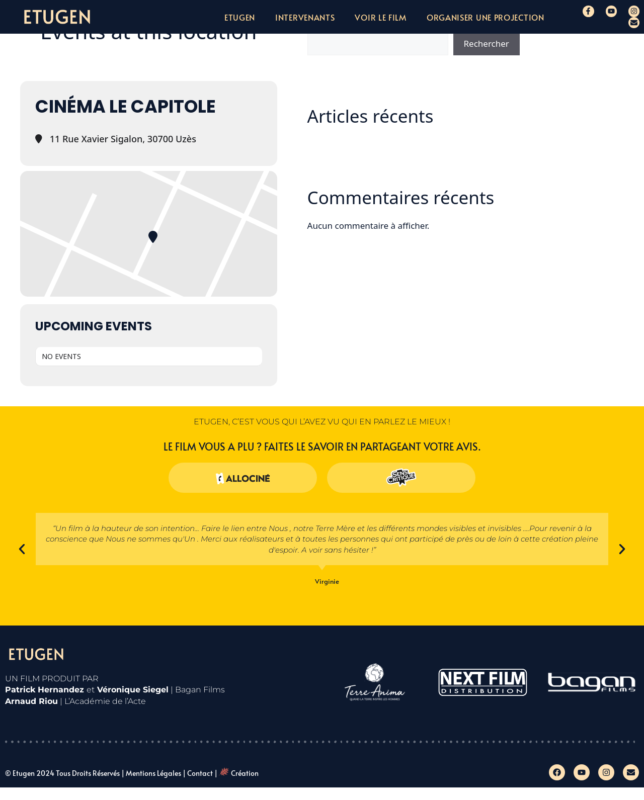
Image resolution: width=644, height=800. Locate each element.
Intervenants (305, 17)
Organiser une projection (485, 17)
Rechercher (486, 43)
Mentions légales (153, 773)
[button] (22, 549)
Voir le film (380, 17)
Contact (200, 773)
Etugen (239, 17)
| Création (236, 773)
